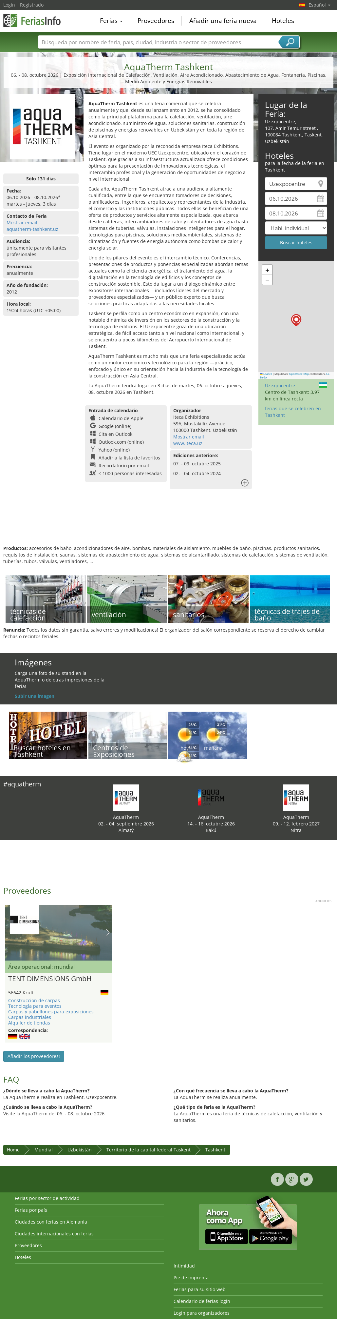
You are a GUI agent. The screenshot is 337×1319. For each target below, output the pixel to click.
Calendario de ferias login (202, 1301)
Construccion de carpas (34, 1000)
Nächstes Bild (108, 933)
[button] (296, 320)
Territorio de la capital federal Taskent (148, 1150)
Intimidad (184, 1266)
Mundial (43, 1150)
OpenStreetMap (299, 373)
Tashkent (215, 1150)
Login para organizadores (202, 1313)
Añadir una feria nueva (223, 21)
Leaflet (266, 373)
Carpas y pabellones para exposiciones (51, 1011)
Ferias (111, 21)
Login (9, 5)
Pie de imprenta (191, 1277)
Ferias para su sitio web (200, 1289)
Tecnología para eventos (35, 1006)
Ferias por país (31, 1210)
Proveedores (156, 21)
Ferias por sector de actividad (47, 1198)
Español (319, 5)
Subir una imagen (34, 696)
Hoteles (283, 21)
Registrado (32, 5)
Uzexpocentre (280, 385)
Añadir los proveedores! (34, 1056)
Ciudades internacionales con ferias (54, 1233)
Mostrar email (22, 222)
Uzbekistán (79, 1150)
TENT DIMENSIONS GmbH (49, 979)
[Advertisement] (167, 523)
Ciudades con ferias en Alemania (51, 1222)
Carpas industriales (29, 1017)
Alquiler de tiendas (29, 1023)
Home (13, 1150)
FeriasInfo (36, 20)
